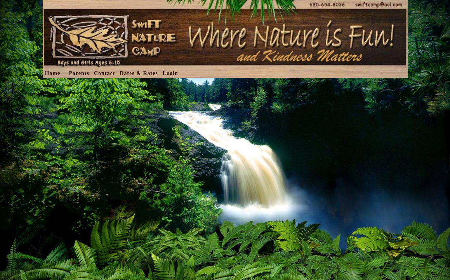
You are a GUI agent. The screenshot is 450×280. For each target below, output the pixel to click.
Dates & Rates (139, 73)
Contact (104, 73)
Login (170, 73)
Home (53, 73)
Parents (79, 73)
